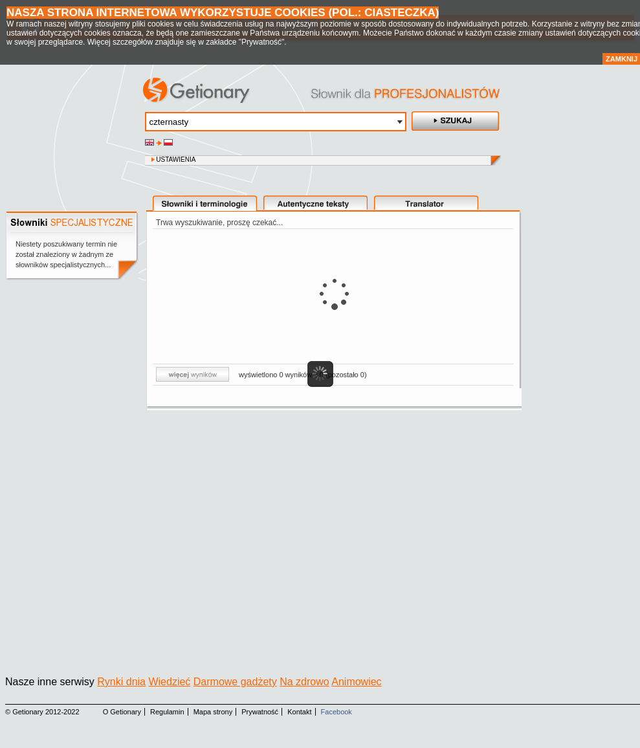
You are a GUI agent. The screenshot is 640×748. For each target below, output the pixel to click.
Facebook (336, 712)
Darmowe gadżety (235, 681)
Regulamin (167, 712)
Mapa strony (213, 712)
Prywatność (259, 712)
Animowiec (356, 681)
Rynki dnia (121, 681)
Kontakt (299, 712)
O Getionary (122, 712)
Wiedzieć (169, 681)
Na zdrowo (304, 681)
